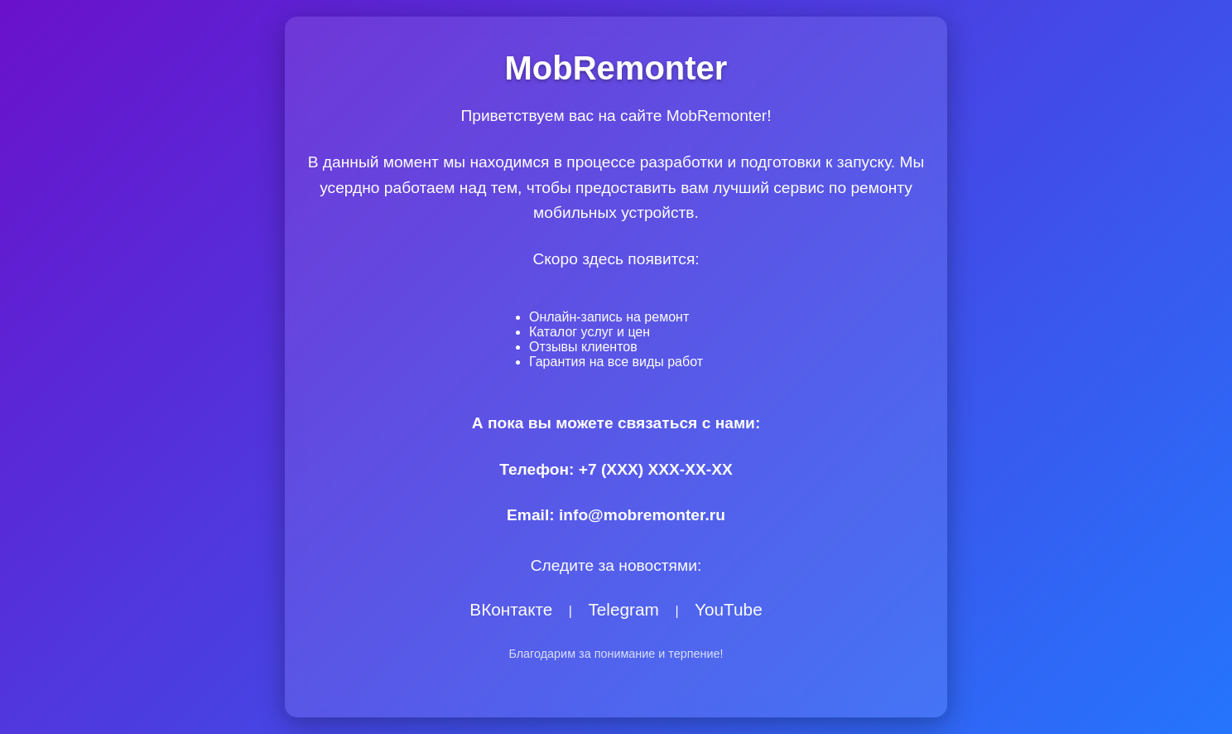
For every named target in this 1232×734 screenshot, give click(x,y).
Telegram (623, 609)
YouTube (729, 609)
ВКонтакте (510, 609)
